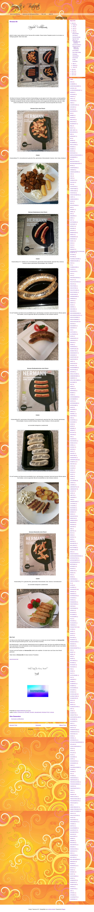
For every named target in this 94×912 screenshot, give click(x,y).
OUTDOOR (72, 597)
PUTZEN (72, 629)
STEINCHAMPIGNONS (75, 746)
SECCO (71, 700)
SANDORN (72, 679)
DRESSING (72, 215)
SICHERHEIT (73, 719)
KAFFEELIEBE (73, 405)
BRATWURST (73, 153)
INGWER (72, 392)
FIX (71, 265)
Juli (73, 26)
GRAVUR (72, 342)
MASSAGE (72, 524)
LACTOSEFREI (73, 480)
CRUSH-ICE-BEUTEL (74, 194)
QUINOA (72, 633)
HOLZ (71, 384)
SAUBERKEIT (73, 683)
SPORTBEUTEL (73, 740)
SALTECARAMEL (73, 675)
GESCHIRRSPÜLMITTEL (75, 315)
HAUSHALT (72, 365)
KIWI (71, 436)
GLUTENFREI (73, 334)
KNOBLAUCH (73, 442)
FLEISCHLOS (20, 712)
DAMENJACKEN (73, 199)
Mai (73, 30)
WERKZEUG (73, 861)
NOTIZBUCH (73, 566)
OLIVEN (72, 585)
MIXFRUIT (72, 537)
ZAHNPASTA (73, 882)
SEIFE (71, 702)
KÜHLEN (72, 472)
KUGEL (71, 470)
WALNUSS (72, 834)
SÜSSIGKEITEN (73, 761)
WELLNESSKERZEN (74, 859)
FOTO (71, 275)
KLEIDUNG (72, 438)
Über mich (43, 14)
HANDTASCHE (73, 359)
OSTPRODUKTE (73, 595)
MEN (71, 528)
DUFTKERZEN (73, 222)
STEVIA (71, 748)
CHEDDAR (72, 169)
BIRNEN (72, 140)
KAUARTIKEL (73, 419)
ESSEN (15, 712)
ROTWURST (73, 664)
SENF (71, 708)
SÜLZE (71, 754)
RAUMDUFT (72, 639)
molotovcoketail (51, 909)
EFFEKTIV (72, 226)
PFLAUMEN (72, 614)
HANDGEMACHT (73, 352)
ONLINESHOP (37, 712)
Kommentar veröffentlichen (17, 719)
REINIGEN (72, 643)
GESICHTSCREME (74, 317)
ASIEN (71, 102)
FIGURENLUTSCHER (74, 258)
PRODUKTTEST (46, 712)
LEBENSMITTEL (73, 486)
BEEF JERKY (73, 130)
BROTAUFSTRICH (74, 161)
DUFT (71, 220)
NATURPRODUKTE (74, 562)
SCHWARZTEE (73, 698)
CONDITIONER (73, 188)
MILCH (71, 532)
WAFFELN (72, 825)
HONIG (71, 386)
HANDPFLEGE (73, 357)
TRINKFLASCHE (73, 796)
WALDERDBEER (73, 828)
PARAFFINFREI (73, 604)
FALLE (71, 245)
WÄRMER (72, 840)
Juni (74, 28)
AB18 (71, 81)
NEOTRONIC (73, 564)
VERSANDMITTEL (74, 821)
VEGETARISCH (73, 819)
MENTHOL (72, 530)
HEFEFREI (72, 371)
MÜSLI (71, 551)
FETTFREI (72, 256)
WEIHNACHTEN (73, 848)
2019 (73, 23)
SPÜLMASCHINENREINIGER (76, 742)
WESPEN (72, 863)
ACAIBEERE (72, 84)
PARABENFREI (73, 602)
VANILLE (72, 813)
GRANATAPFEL (73, 338)
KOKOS (71, 451)
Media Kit (51, 14)
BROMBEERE (73, 157)
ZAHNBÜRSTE (73, 880)
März (74, 63)
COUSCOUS (73, 192)
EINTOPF (72, 230)
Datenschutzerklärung (15, 14)
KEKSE (71, 426)
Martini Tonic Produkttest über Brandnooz (76, 42)
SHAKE (71, 710)
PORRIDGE (72, 625)
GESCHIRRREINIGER (75, 313)
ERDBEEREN (73, 236)
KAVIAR (71, 424)
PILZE (71, 618)
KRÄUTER (72, 463)
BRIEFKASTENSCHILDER (75, 155)
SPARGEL (72, 738)
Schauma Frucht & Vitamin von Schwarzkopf (76, 47)
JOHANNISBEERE (74, 396)
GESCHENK (72, 309)
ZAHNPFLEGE (73, 884)
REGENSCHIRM (73, 641)
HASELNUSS (73, 363)
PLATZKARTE (73, 622)
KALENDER (72, 409)
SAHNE (71, 671)
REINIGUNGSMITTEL (74, 648)
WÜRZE (72, 878)
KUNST (71, 474)
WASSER (72, 846)
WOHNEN (72, 871)
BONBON (72, 148)
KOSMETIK (72, 461)
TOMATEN (72, 786)
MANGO (72, 514)
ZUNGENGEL (73, 899)
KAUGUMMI (72, 422)
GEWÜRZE (72, 327)
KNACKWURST (73, 440)
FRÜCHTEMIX (73, 285)
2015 (73, 74)
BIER (71, 134)
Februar (74, 65)
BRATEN (72, 151)
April (74, 32)
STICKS (72, 750)
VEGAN (52, 712)
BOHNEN (72, 146)
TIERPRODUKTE (73, 779)
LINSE (71, 499)
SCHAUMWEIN (73, 687)
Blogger (63, 909)
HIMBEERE (72, 378)
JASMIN (72, 394)
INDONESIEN (73, 390)
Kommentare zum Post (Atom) (41, 729)
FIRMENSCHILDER (74, 260)
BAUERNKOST (73, 123)
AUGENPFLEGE (73, 104)
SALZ (71, 677)
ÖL (70, 583)
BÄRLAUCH (72, 119)
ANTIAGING (72, 94)
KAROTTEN (72, 415)
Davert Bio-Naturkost (76, 44)
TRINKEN (72, 794)
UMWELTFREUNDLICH (75, 809)
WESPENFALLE (73, 865)
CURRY (71, 197)
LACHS (71, 478)
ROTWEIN (72, 662)
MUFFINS (72, 541)
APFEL (71, 98)
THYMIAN (72, 775)
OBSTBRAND (73, 579)
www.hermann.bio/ (14, 659)
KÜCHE (71, 465)
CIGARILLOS (73, 180)
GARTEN (72, 300)
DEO (71, 207)
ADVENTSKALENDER (75, 86)
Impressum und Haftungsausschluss (31, 14)
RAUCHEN (72, 637)
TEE (71, 773)
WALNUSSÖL (73, 836)
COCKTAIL (72, 182)
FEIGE (71, 247)
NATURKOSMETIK (74, 560)
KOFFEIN (72, 449)
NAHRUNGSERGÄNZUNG (75, 555)
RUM (71, 668)
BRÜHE (71, 165)
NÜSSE (71, 576)
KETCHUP (72, 432)
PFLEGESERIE (73, 616)
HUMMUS (72, 388)
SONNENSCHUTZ (74, 731)
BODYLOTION (73, 144)
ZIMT (71, 890)
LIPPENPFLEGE (73, 501)
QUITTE (72, 635)
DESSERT (72, 209)
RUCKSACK (72, 666)
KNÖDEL (72, 445)
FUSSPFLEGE (73, 294)
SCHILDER (72, 689)
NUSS (71, 574)
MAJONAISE (73, 507)
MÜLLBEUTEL (73, 543)
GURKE (71, 344)
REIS (71, 650)
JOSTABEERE (73, 398)
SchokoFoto (74, 61)
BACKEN (72, 109)
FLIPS (71, 273)
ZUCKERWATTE (73, 897)
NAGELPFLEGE (73, 553)
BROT (71, 159)
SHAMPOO (72, 712)
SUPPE (71, 758)
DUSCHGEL (72, 224)
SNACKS (72, 727)
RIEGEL (72, 654)
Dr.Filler (74, 59)
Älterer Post (62, 725)
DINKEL (72, 211)
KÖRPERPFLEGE (74, 459)
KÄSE (71, 417)
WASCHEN (72, 842)
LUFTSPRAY (73, 503)
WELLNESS (72, 857)
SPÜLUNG (72, 744)
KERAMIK (72, 428)
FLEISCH (72, 269)
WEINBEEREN (73, 855)
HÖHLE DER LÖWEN (74, 380)
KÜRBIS (72, 476)
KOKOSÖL (72, 453)
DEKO (71, 203)
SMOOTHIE (72, 725)
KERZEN (72, 430)
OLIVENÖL (72, 587)
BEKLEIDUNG (73, 132)
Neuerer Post (13, 725)
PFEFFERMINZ (73, 608)
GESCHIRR (72, 311)
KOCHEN (27, 712)
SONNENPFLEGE (74, 729)
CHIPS (71, 178)
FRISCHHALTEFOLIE (74, 277)
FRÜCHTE (72, 283)
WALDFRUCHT (73, 830)
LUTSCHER (72, 505)
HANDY (71, 361)
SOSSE (71, 735)
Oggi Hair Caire (75, 38)
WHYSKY (72, 867)
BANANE (72, 117)
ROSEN (71, 658)
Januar (74, 67)
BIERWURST (73, 136)
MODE (71, 539)
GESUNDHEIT (73, 325)
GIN (71, 329)
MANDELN (72, 512)
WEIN (71, 853)
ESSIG (71, 243)
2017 (73, 71)
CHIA (71, 173)
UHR (71, 805)
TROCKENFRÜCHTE (74, 800)
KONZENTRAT (73, 457)
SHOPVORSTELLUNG (75, 717)
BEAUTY (72, 127)
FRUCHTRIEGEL (73, 292)
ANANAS (72, 92)
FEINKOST (72, 249)
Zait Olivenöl (75, 35)
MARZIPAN (72, 522)
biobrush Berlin (75, 33)
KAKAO (71, 407)
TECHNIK (72, 771)
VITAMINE (72, 823)
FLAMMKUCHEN (73, 267)
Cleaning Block (75, 55)
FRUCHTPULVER (74, 290)
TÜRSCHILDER (73, 802)
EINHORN (72, 228)
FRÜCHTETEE (73, 288)
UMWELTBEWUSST (74, 807)
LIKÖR (71, 493)
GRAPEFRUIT (73, 340)
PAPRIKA (72, 599)
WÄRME (72, 838)
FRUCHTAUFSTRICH (74, 281)
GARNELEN (72, 298)
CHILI (71, 176)
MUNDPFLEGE (73, 549)
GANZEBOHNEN (73, 296)
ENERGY (72, 234)
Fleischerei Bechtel (76, 37)
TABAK (71, 765)
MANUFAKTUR (73, 516)
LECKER (32, 712)
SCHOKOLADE (73, 694)
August (74, 24)
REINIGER (72, 645)
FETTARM (72, 254)
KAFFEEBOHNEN (74, 403)
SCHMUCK (72, 692)
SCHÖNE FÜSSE (73, 696)
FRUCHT (72, 279)
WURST (72, 874)
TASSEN (72, 769)
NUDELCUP (72, 570)
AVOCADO (72, 107)
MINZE (71, 535)
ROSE (71, 656)
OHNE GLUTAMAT (74, 581)
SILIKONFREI (73, 721)
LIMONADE (72, 497)
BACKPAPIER (73, 111)
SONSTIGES (73, 733)
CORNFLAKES (73, 190)
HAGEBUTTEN (73, 350)
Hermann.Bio (75, 57)
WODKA (72, 869)
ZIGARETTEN (73, 888)
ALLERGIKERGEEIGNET (75, 90)
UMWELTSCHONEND (74, 811)
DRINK (71, 217)
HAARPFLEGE (73, 348)
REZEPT (72, 652)
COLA (71, 184)
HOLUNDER (72, 382)
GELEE (71, 304)
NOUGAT (72, 568)
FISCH (71, 263)
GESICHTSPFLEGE (74, 321)
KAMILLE (72, 411)
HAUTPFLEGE (73, 369)
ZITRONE (72, 892)
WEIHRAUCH (73, 851)
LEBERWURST (73, 489)
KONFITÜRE (73, 455)
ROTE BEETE (73, 660)
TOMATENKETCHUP (74, 788)
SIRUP (71, 723)
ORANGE (72, 591)
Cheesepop (74, 54)
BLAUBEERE (73, 142)
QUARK (71, 631)
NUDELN (72, 572)
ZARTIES (72, 886)
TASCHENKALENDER (74, 767)
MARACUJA (72, 518)
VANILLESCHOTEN (74, 815)
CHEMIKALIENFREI (74, 171)
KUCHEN (72, 468)
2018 (73, 69)
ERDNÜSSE (72, 238)
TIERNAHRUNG (73, 777)
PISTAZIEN (72, 620)
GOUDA (72, 336)
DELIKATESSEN (73, 205)
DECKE (71, 201)
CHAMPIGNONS (73, 167)
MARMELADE (73, 520)
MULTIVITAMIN (73, 547)
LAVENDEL (72, 484)
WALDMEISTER (73, 832)
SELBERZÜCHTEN (74, 706)
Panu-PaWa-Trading (76, 52)
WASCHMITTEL (73, 844)
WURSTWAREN (73, 876)
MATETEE (72, 526)
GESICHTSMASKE (74, 319)
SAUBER (72, 681)
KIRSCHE (72, 434)
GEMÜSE (72, 306)
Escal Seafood (75, 50)
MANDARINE (73, 509)
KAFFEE (72, 401)
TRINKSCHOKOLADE (74, 798)
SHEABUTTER (73, 715)
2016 (73, 73)
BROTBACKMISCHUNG (75, 163)
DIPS (71, 213)
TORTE (71, 792)
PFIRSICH (72, 610)
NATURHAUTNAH (74, 558)
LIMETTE (72, 495)
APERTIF (72, 96)
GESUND (72, 323)
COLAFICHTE (73, 186)
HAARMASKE (73, 346)
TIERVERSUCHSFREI (74, 781)
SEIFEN (72, 704)
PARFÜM (72, 606)
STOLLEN (72, 752)
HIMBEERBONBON (74, 376)
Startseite (38, 725)
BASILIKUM (72, 121)
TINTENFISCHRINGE (74, 784)
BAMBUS (72, 115)
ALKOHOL (72, 88)
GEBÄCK (72, 302)
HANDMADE (72, 355)
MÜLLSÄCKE (73, 545)
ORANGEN (72, 593)
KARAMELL (72, 413)
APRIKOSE (72, 100)
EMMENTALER (73, 232)
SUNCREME (72, 756)
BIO (71, 138)
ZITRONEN (72, 894)
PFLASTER (72, 612)
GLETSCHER (73, 332)
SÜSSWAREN (73, 763)
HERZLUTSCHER (74, 373)
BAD (71, 113)
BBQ (71, 125)
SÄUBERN (72, 685)
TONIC (71, 790)
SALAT (71, 673)
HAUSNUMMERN (74, 367)
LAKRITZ (72, 482)
